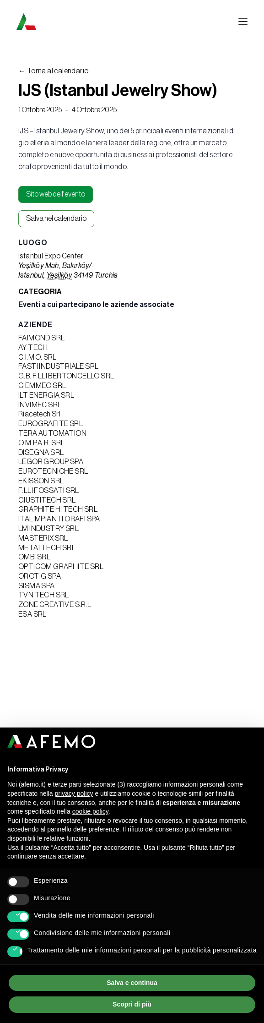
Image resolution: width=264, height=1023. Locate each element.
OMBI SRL (34, 557)
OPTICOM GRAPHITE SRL (60, 566)
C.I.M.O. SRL (37, 357)
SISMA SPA (36, 586)
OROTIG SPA (39, 576)
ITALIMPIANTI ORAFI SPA (59, 519)
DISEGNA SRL (41, 452)
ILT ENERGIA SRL (46, 395)
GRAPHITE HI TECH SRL (57, 509)
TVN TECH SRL (43, 595)
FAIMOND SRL (41, 338)
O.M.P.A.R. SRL (41, 443)
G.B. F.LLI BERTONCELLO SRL (66, 376)
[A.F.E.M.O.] (73, 21)
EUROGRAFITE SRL (50, 423)
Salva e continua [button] (132, 982)
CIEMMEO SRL (42, 385)
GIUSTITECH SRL (47, 500)
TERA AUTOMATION (52, 433)
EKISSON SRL (41, 481)
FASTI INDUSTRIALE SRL (58, 366)
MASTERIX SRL (43, 538)
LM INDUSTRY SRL (48, 528)
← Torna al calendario (53, 71)
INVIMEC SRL (39, 405)
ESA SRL (32, 614)
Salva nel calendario (56, 218)
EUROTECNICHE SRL (53, 471)
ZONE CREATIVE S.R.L (55, 604)
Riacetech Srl (39, 414)
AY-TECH (33, 347)
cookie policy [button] (90, 811)
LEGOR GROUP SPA (50, 461)
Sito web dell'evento (55, 194)
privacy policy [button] (74, 793)
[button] (243, 21)
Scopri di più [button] (132, 1004)
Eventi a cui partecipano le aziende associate (96, 304)
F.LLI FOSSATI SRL (48, 490)
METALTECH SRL (46, 548)
